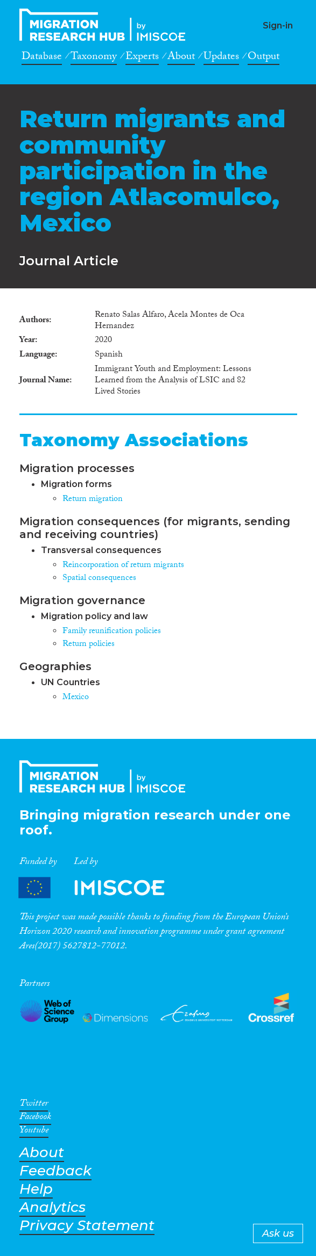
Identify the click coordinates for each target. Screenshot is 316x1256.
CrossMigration (105, 25)
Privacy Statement (87, 1225)
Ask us (278, 1233)
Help (36, 1189)
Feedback (55, 1171)
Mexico (75, 698)
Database (42, 58)
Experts (142, 58)
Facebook (35, 1118)
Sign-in (278, 25)
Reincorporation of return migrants (123, 565)
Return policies (88, 644)
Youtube (33, 1132)
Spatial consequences (99, 578)
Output (263, 58)
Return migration (92, 499)
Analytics (52, 1207)
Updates (221, 58)
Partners (100, 887)
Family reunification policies (111, 632)
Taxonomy (94, 58)
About (181, 58)
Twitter (33, 1105)
